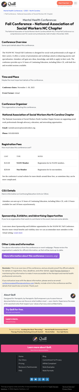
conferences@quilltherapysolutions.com (18, 283)
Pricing (21, 363)
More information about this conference (31, 255)
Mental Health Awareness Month (56, 330)
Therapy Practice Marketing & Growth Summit (27, 332)
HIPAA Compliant (49, 363)
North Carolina (35, 11)
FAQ (20, 370)
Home (21, 356)
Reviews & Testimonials (28, 367)
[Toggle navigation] (75, 3)
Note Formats (48, 370)
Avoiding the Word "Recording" (32, 330)
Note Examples (48, 367)
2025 (26, 11)
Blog (44, 356)
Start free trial (65, 3)
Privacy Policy (67, 389)
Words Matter (50, 332)
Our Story (22, 360)
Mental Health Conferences (13, 11)
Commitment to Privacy (52, 360)
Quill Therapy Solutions (59, 271)
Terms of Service (68, 387)
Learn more (18, 233)
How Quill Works (62, 332)
